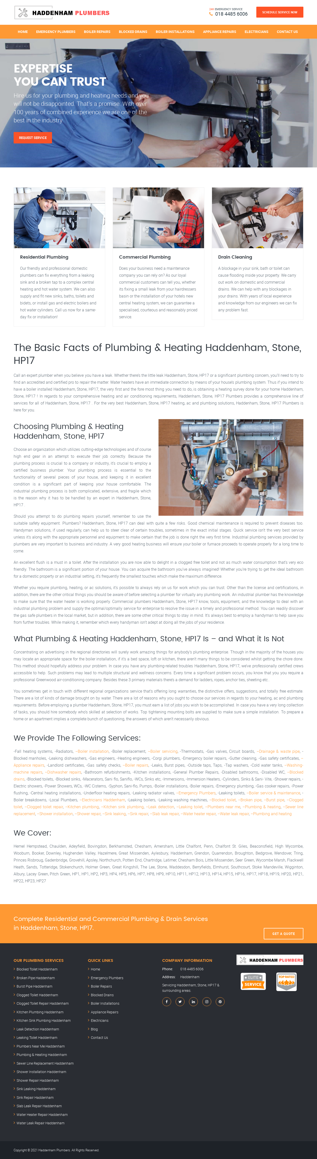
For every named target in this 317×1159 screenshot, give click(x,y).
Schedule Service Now (279, 12)
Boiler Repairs (97, 31)
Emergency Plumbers (56, 31)
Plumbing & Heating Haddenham (42, 1054)
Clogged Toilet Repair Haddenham (43, 1003)
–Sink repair (138, 813)
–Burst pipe (274, 800)
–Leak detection (160, 806)
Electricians (256, 31)
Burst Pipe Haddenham (34, 986)
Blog (94, 1029)
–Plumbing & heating (261, 806)
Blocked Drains (133, 31)
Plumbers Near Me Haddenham (41, 1046)
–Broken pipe (250, 800)
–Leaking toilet (189, 806)
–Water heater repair (198, 813)
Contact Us (287, 31)
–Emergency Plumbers (196, 793)
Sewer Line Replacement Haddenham (45, 1063)
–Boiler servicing (163, 751)
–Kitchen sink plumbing (122, 806)
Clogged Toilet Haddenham (37, 995)
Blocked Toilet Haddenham (37, 969)
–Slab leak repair (164, 813)
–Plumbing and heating (271, 813)
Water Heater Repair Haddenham (42, 1114)
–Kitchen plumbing (82, 806)
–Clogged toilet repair (44, 806)
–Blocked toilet (222, 800)
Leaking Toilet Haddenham (37, 1037)
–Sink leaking (114, 813)
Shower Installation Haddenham (41, 1071)
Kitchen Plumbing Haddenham (40, 1012)
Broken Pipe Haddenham (36, 977)
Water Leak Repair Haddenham (40, 1123)
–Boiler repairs (135, 765)
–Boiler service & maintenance (273, 793)
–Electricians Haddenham (102, 800)
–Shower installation (55, 813)
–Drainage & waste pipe (278, 751)
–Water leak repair (233, 813)
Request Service (33, 137)
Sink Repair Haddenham (35, 1097)
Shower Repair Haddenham (38, 1080)
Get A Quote (283, 923)
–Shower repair (88, 813)
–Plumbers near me (222, 806)
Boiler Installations (175, 31)
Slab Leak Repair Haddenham (39, 1106)
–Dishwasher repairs (63, 772)
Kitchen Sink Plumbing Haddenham (44, 1020)
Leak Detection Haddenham (38, 1029)
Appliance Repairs (219, 31)
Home (23, 31)
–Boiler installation (92, 751)
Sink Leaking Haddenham (36, 1088)
